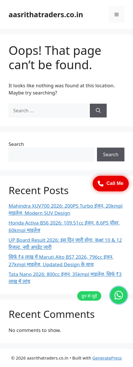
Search (16, 144)
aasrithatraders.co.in (46, 14)
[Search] (98, 110)
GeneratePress (107, 358)
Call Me (111, 183)
